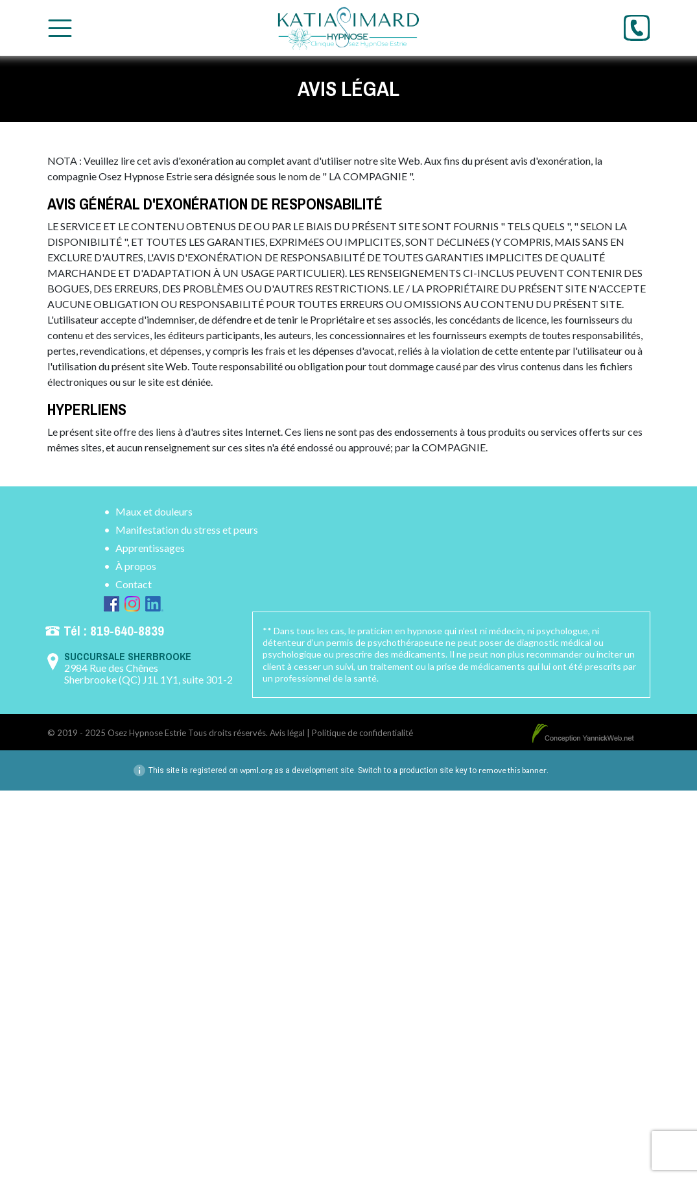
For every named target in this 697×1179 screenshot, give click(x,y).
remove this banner (512, 770)
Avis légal (287, 733)
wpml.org (256, 770)
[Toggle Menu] (60, 28)
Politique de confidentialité (362, 733)
